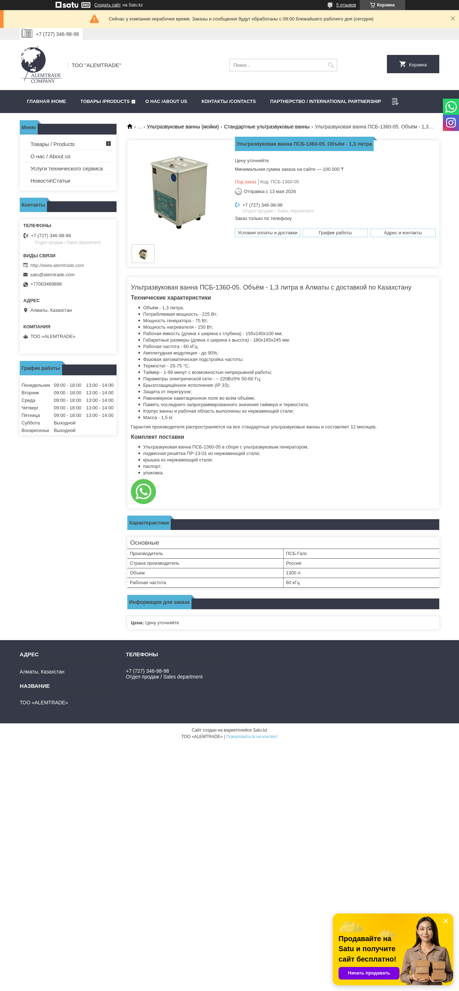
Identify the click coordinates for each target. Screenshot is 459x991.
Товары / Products (52, 144)
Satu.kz (260, 730)
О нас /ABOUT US (166, 101)
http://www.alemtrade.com (57, 265)
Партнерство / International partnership (325, 101)
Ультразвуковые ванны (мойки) (183, 127)
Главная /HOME (46, 101)
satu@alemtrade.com (52, 274)
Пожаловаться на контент (252, 736)
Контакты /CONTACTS (229, 101)
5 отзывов (346, 5)
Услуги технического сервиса (66, 168)
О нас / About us (50, 156)
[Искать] (331, 65)
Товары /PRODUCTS (104, 101)
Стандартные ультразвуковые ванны (266, 127)
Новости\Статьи (50, 181)
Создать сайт (107, 5)
